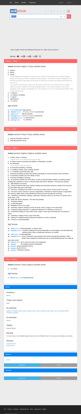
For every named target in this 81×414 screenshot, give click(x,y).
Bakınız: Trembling (19, 95)
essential (16, 116)
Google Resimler (11, 343)
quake (24, 311)
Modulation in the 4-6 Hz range (20, 205)
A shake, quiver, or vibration (18, 157)
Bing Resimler (10, 345)
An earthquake (14, 163)
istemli (14, 277)
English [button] (70, 2)
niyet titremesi (39, 112)
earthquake (15, 311)
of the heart (16, 110)
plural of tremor (21, 248)
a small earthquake (16, 203)
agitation (8, 311)
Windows (15, 409)
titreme (12, 72)
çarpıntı (14, 97)
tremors (13, 244)
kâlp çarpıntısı (27, 110)
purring (15, 120)
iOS (5, 409)
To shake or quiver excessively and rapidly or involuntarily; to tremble (31, 161)
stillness (8, 320)
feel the (15, 242)
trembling (9, 312)
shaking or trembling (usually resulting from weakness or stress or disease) (33, 217)
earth (14, 114)
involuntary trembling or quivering (20, 177)
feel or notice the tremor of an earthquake (33, 242)
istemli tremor (30, 118)
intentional (16, 118)
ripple (48, 311)
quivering (43, 311)
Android (9, 409)
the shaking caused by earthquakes (31, 244)
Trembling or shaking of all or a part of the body (25, 215)
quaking (29, 311)
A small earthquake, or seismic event (30, 228)
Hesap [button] (61, 2)
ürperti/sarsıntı (14, 99)
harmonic (16, 230)
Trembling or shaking (23, 250)
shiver (56, 311)
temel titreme (38, 116)
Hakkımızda (37, 409)
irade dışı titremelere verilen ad (19, 138)
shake (52, 311)
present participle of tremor (25, 246)
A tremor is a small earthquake (20, 219)
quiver (38, 311)
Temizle (59, 365)
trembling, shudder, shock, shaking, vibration (25, 169)
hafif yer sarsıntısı (27, 114)
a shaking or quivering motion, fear (22, 171)
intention (16, 112)
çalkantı (12, 70)
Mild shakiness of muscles (19, 183)
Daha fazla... (22, 365)
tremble (66, 311)
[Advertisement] (40, 34)
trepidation (15, 312)
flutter (20, 311)
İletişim (44, 409)
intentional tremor (28, 277)
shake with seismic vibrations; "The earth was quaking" (27, 199)
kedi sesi (28, 119)
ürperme (14, 93)
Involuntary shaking (17, 201)
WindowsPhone (24, 409)
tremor (15, 101)
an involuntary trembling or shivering (21, 167)
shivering (61, 311)
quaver (34, 311)
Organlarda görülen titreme (18, 140)
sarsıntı (12, 74)
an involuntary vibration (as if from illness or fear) (25, 175)
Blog (31, 409)
